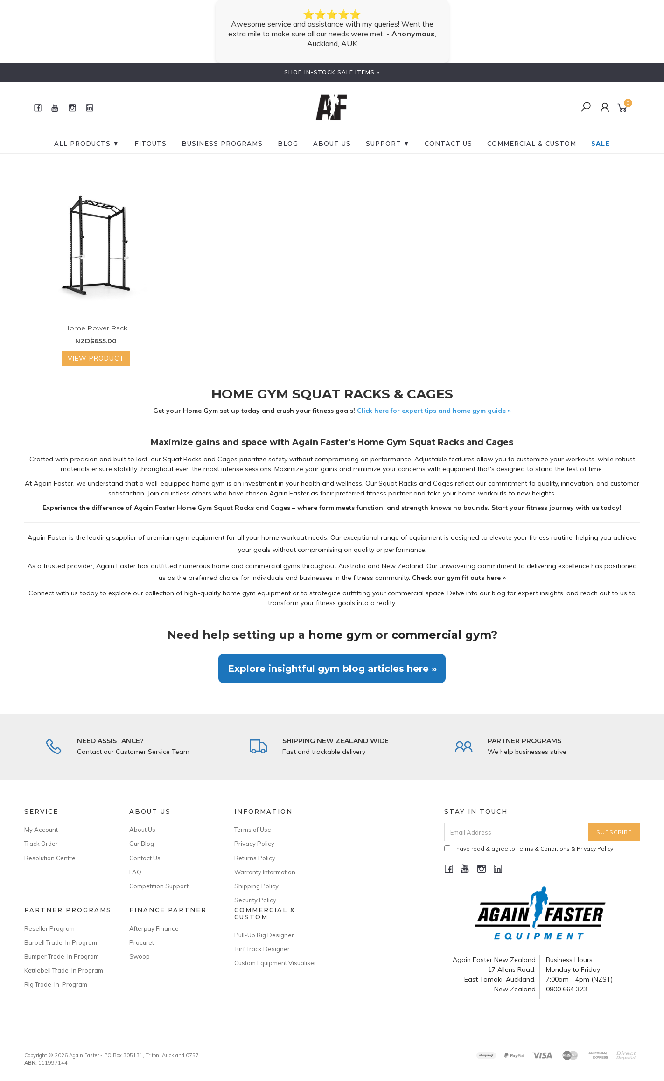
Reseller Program (49, 928)
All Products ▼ (86, 143)
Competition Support (159, 886)
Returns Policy (254, 858)
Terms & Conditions (543, 848)
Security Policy (255, 900)
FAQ (135, 872)
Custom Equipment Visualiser (275, 963)
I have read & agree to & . (529, 848)
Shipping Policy (256, 886)
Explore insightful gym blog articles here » (332, 668)
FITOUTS (150, 143)
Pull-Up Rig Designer (264, 935)
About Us (332, 143)
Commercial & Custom (531, 143)
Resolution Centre (50, 858)
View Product (96, 358)
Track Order (41, 843)
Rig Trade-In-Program (55, 984)
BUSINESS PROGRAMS (222, 143)
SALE (600, 143)
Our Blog (141, 843)
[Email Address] (516, 832)
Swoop (139, 956)
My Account (41, 829)
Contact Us (145, 858)
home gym (340, 635)
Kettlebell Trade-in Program (63, 970)
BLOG (288, 143)
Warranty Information (264, 872)
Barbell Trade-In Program (60, 942)
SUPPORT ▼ (388, 143)
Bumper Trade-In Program (61, 956)
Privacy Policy (254, 843)
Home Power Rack (95, 328)
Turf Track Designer (262, 949)
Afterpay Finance (154, 928)
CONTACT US (448, 143)
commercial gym (441, 635)
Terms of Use (252, 829)
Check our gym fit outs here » (459, 577)
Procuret (141, 942)
